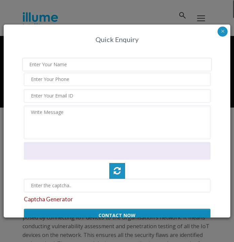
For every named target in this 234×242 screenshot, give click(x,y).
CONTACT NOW (117, 215)
